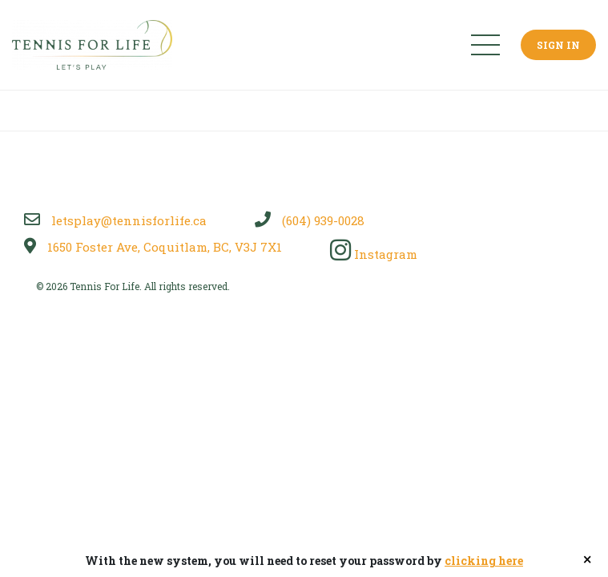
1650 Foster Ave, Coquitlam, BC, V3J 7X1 (153, 247)
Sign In (558, 44)
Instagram (373, 254)
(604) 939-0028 (309, 220)
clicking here (484, 560)
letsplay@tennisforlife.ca (115, 220)
